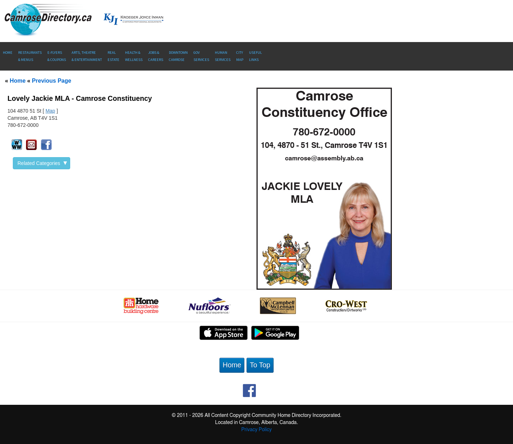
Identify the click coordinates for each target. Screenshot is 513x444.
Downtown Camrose (178, 56)
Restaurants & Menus (30, 56)
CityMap (239, 56)
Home (7, 52)
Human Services (222, 56)
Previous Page (51, 81)
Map (50, 111)
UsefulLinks (255, 56)
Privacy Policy (256, 429)
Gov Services (201, 56)
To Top (260, 365)
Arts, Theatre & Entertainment (87, 56)
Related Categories (42, 163)
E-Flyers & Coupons (56, 56)
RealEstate (113, 56)
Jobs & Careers (155, 56)
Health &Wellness (133, 56)
